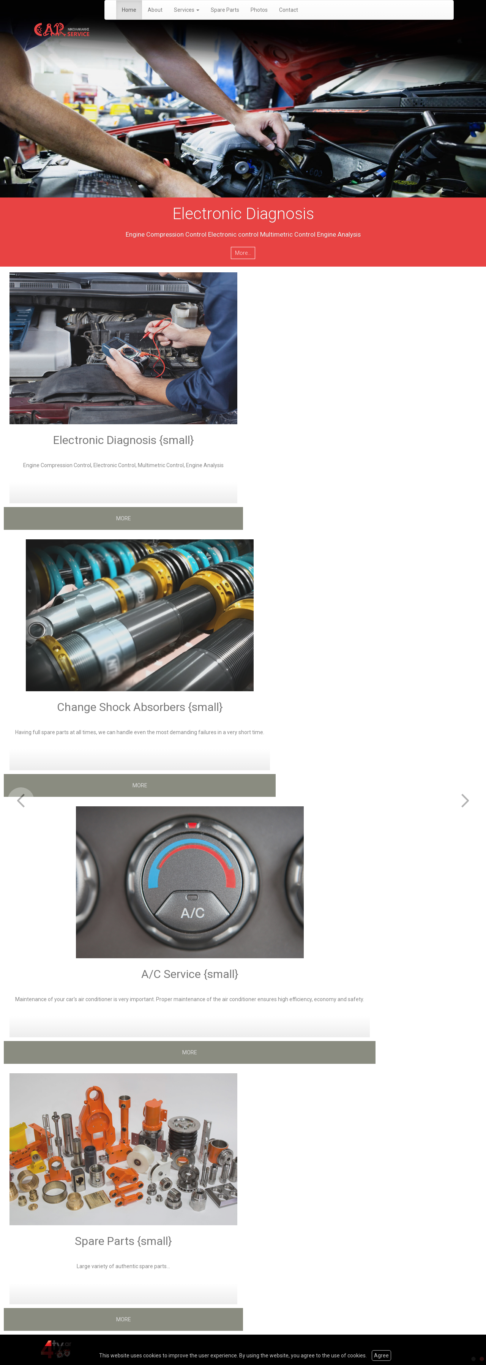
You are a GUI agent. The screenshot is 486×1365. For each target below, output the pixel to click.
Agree (381, 1355)
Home (129, 10)
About (155, 10)
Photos (259, 10)
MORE (123, 518)
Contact (288, 10)
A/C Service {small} (189, 974)
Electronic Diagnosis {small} (123, 440)
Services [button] (186, 10)
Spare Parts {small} (123, 1241)
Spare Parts (225, 10)
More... (243, 253)
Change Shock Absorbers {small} (140, 707)
